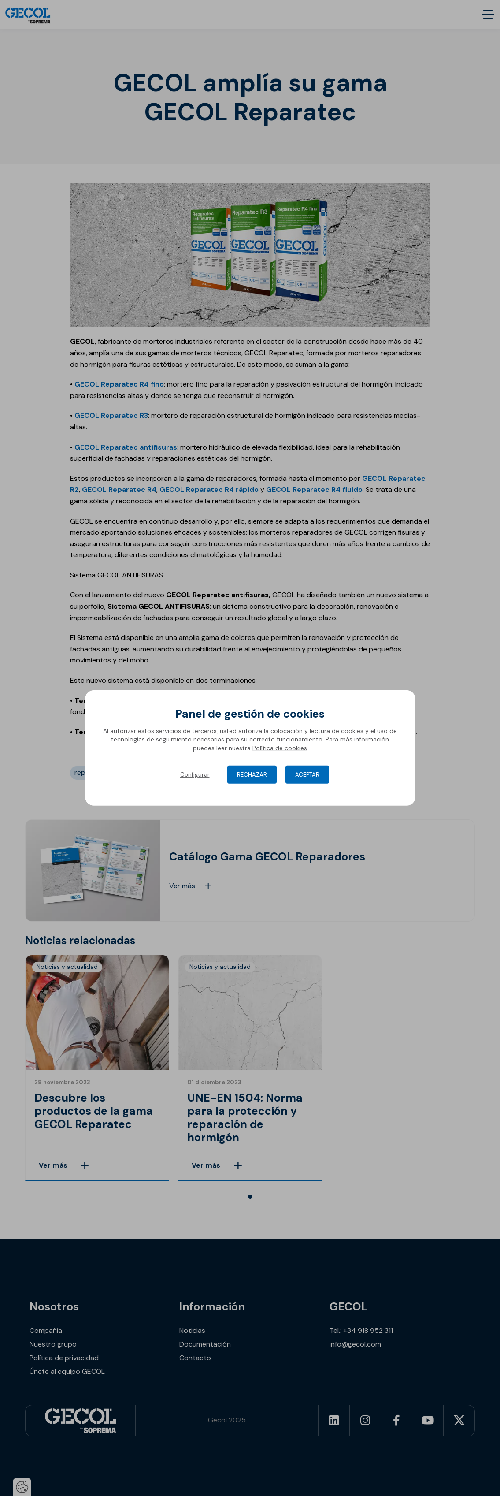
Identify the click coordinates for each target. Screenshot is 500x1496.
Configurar (195, 774)
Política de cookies (279, 748)
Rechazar (252, 774)
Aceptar (307, 774)
